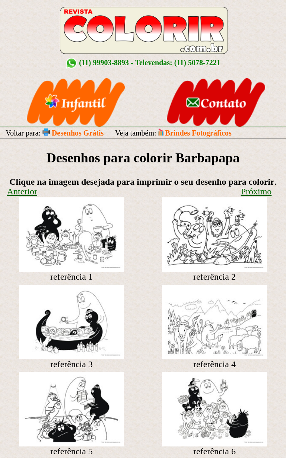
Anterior (22, 191)
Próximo (256, 191)
